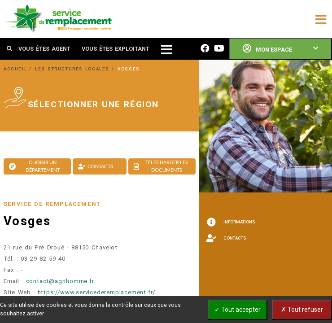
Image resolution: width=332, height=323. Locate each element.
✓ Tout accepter (237, 309)
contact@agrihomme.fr (60, 281)
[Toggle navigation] (320, 19)
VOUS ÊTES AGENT (44, 48)
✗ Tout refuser (302, 309)
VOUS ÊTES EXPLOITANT (115, 48)
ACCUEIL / (19, 68)
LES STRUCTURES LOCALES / (75, 68)
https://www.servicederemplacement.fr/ (97, 292)
